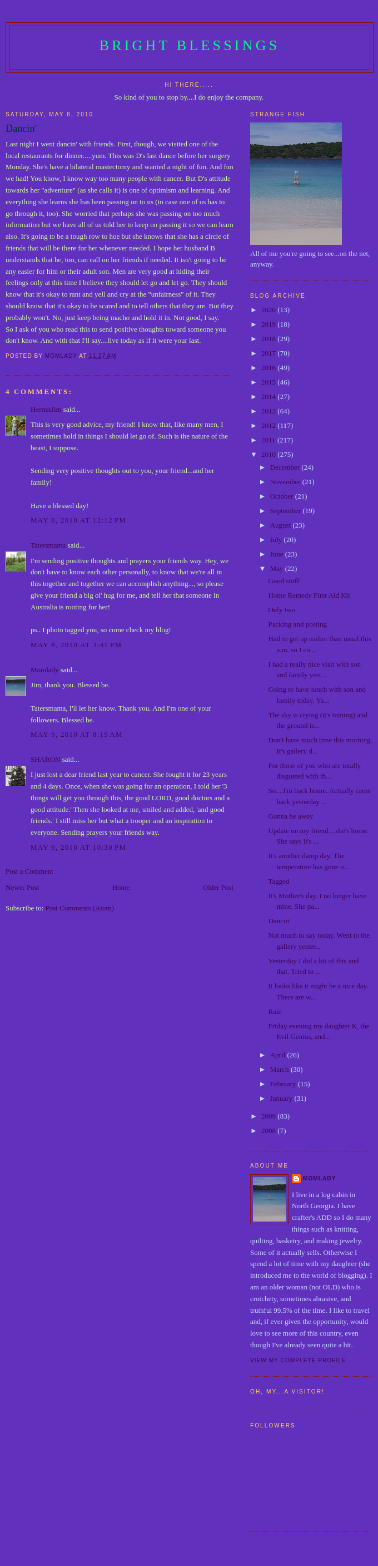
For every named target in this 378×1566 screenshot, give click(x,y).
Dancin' (279, 921)
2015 (269, 382)
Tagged (278, 881)
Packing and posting (297, 624)
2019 (269, 324)
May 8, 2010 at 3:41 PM (76, 645)
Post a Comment (29, 871)
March (280, 1069)
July (277, 539)
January (282, 1098)
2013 (269, 411)
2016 (269, 367)
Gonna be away (290, 816)
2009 (269, 1116)
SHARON (45, 759)
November (286, 481)
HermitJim (46, 409)
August (281, 525)
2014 (269, 396)
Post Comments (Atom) (80, 908)
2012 (269, 425)
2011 (269, 440)
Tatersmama (48, 545)
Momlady (45, 670)
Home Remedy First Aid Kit (309, 595)
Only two (281, 609)
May (277, 568)
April (278, 1055)
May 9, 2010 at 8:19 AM (77, 734)
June (277, 554)
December (286, 467)
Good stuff (283, 581)
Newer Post (22, 887)
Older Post (218, 887)
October (282, 496)
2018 (269, 338)
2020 (269, 310)
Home (121, 887)
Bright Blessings (190, 45)
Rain (275, 1011)
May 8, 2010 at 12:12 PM (78, 520)
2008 (269, 1130)
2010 (269, 454)
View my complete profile (298, 1360)
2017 (269, 353)
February (284, 1084)
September (286, 510)
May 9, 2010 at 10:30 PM (78, 847)
